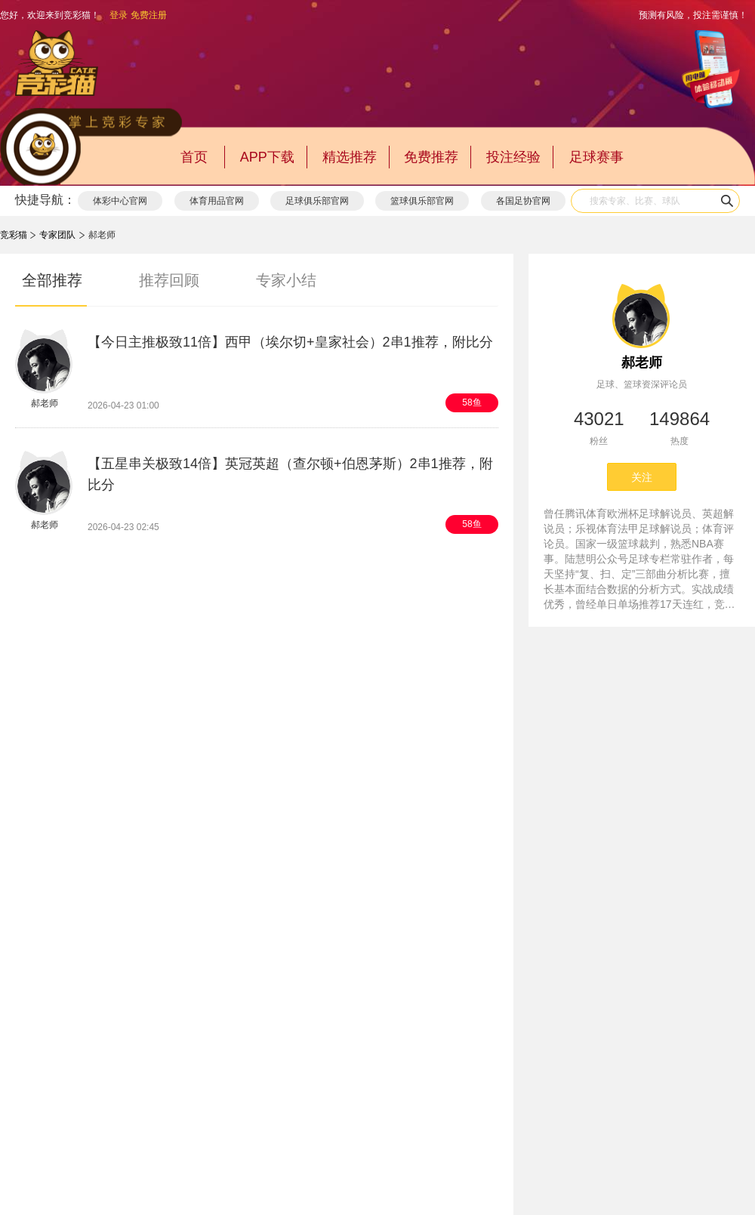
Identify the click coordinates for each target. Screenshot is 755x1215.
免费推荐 (431, 157)
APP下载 (267, 157)
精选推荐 (349, 157)
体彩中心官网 (120, 201)
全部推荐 (52, 280)
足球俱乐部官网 (317, 201)
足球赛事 (596, 157)
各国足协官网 (523, 201)
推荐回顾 (169, 280)
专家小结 (286, 280)
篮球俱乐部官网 (422, 201)
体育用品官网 (217, 201)
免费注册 (149, 15)
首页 (194, 157)
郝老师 (641, 362)
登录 (118, 15)
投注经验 (513, 157)
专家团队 (57, 235)
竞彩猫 (13, 235)
